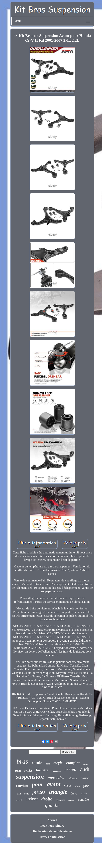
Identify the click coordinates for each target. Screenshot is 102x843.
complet (73, 762)
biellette (42, 770)
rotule (37, 762)
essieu (70, 769)
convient (22, 786)
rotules (28, 770)
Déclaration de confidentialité (52, 831)
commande (56, 771)
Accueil (52, 820)
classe (85, 778)
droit (84, 793)
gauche (52, 805)
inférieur (72, 778)
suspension (30, 776)
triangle (58, 792)
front (18, 770)
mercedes (56, 777)
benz (48, 763)
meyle (57, 763)
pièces (38, 792)
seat (27, 793)
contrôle (83, 799)
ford (86, 786)
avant (53, 784)
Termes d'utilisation (52, 837)
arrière (31, 798)
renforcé (60, 800)
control (71, 800)
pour (37, 784)
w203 (77, 786)
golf (19, 793)
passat (19, 800)
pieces (85, 764)
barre (74, 793)
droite (46, 798)
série (67, 786)
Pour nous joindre (52, 825)
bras (22, 761)
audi (84, 769)
